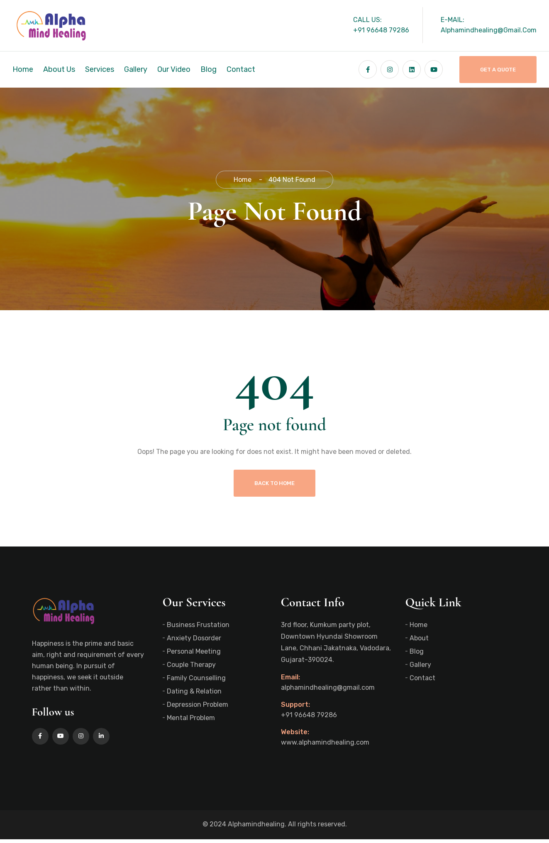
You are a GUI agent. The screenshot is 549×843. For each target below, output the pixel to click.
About (419, 642)
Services (99, 69)
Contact (241, 69)
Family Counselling (196, 682)
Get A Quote (498, 69)
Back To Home (274, 487)
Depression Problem (197, 708)
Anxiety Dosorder (194, 642)
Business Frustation (198, 628)
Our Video (173, 69)
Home (22, 69)
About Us (59, 69)
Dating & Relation (194, 695)
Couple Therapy (191, 668)
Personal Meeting (194, 655)
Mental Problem (191, 721)
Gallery (135, 69)
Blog (208, 69)
